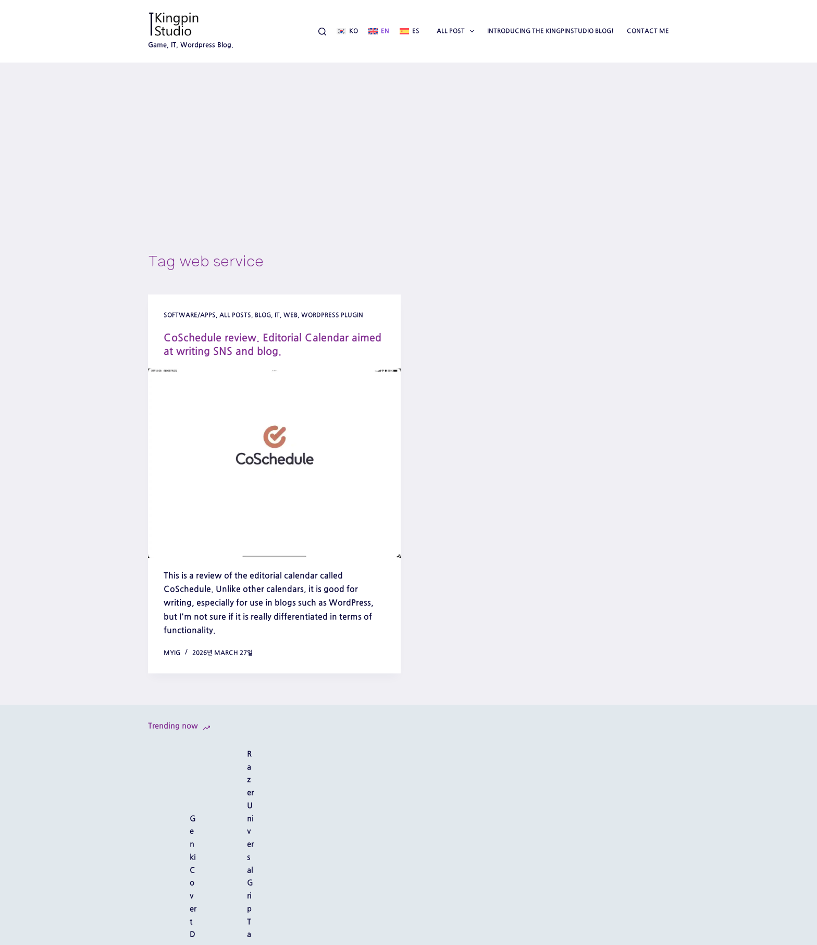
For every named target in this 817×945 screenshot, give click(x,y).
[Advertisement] (408, 141)
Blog (263, 315)
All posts (235, 315)
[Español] (409, 31)
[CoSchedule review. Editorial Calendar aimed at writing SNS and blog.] (274, 463)
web (290, 315)
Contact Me (648, 31)
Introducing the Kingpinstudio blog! (550, 31)
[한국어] (347, 31)
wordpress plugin (332, 315)
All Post (457, 31)
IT (277, 315)
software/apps (190, 315)
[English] (378, 31)
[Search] (322, 31)
